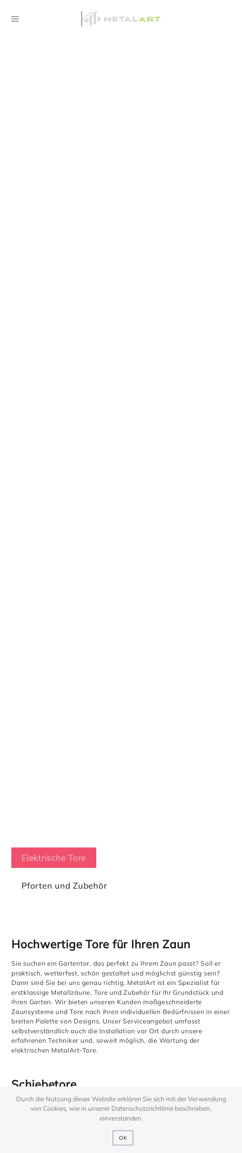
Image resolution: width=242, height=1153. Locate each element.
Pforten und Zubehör (64, 885)
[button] (15, 19)
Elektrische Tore (54, 857)
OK (123, 1137)
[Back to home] (121, 19)
